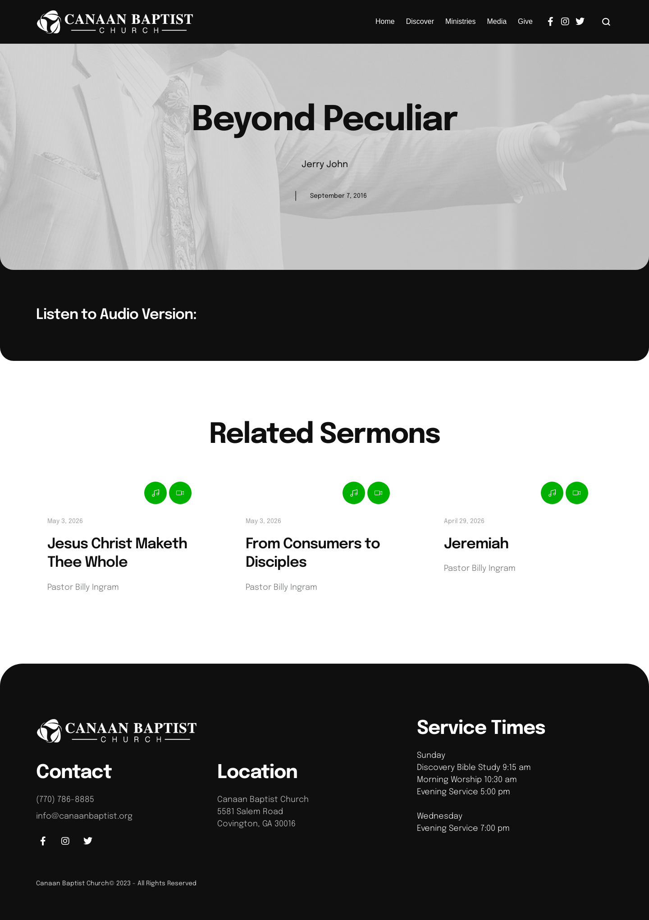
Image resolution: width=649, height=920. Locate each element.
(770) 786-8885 (65, 800)
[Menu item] (385, 21)
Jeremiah (476, 544)
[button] (606, 21)
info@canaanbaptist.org (84, 816)
